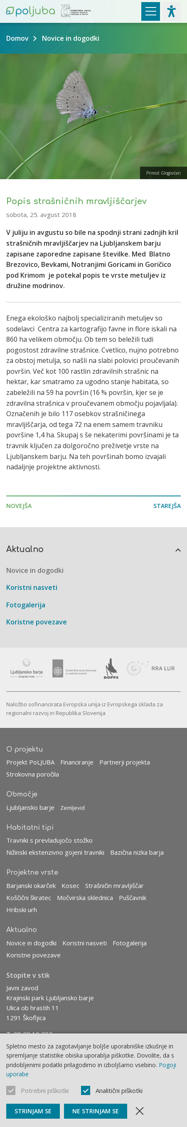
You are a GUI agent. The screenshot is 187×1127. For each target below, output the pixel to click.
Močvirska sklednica (85, 897)
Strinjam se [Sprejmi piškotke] (33, 1111)
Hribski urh (21, 909)
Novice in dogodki (70, 38)
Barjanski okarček (31, 885)
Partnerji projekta (124, 762)
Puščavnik (132, 897)
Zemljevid (72, 807)
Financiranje (77, 762)
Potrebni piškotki (45, 1090)
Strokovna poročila (32, 774)
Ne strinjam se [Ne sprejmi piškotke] (95, 1111)
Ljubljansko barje (30, 807)
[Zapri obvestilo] (139, 1111)
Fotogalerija (25, 604)
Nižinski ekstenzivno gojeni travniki (55, 852)
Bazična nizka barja (137, 852)
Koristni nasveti (31, 587)
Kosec (70, 885)
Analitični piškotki (119, 1090)
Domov (17, 38)
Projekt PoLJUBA (30, 762)
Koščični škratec (28, 897)
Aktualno (25, 549)
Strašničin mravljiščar (114, 885)
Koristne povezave (36, 621)
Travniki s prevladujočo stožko (49, 840)
